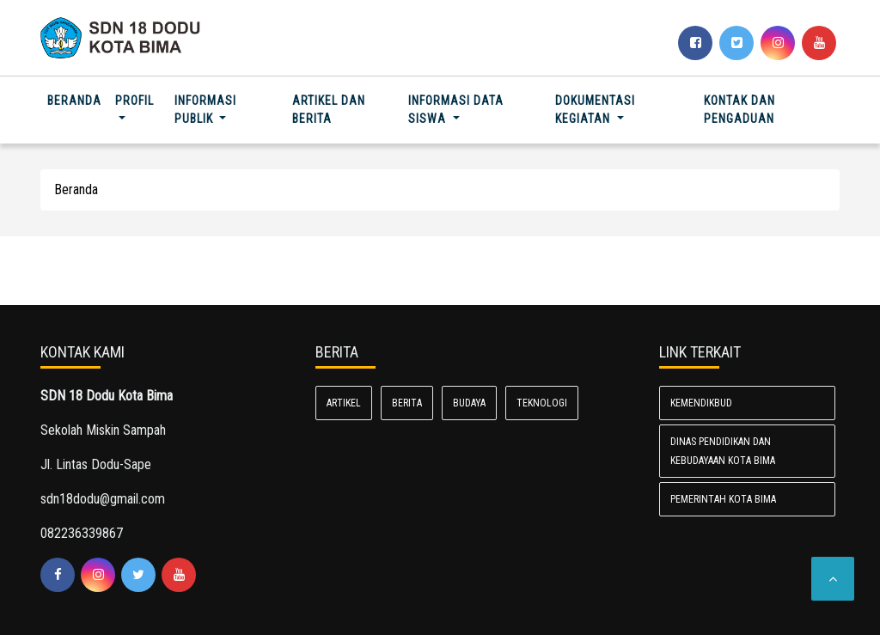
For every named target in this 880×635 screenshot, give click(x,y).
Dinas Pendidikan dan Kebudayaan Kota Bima (722, 451)
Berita (407, 403)
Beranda (77, 99)
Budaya (469, 403)
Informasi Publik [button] (205, 109)
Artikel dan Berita (328, 109)
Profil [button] (134, 100)
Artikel (344, 403)
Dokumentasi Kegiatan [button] (595, 109)
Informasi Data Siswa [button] (456, 109)
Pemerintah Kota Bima (723, 499)
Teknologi (541, 403)
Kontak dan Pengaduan (739, 109)
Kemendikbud (701, 403)
